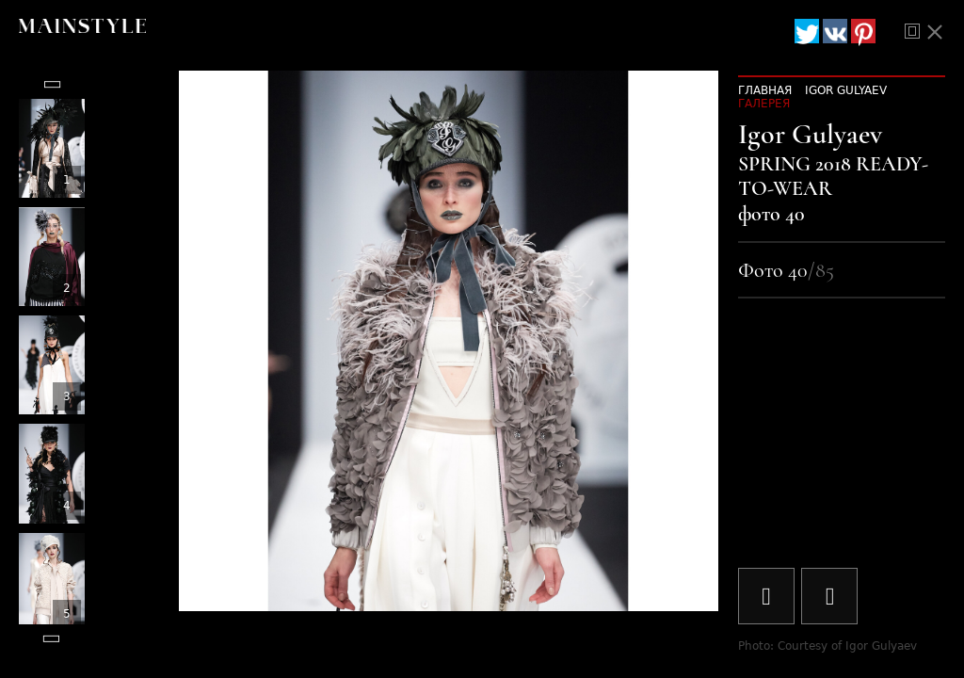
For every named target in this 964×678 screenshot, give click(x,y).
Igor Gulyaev (846, 90)
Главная (765, 90)
